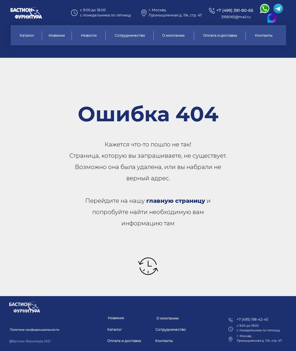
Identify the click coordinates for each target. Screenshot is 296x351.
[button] (34, 330)
